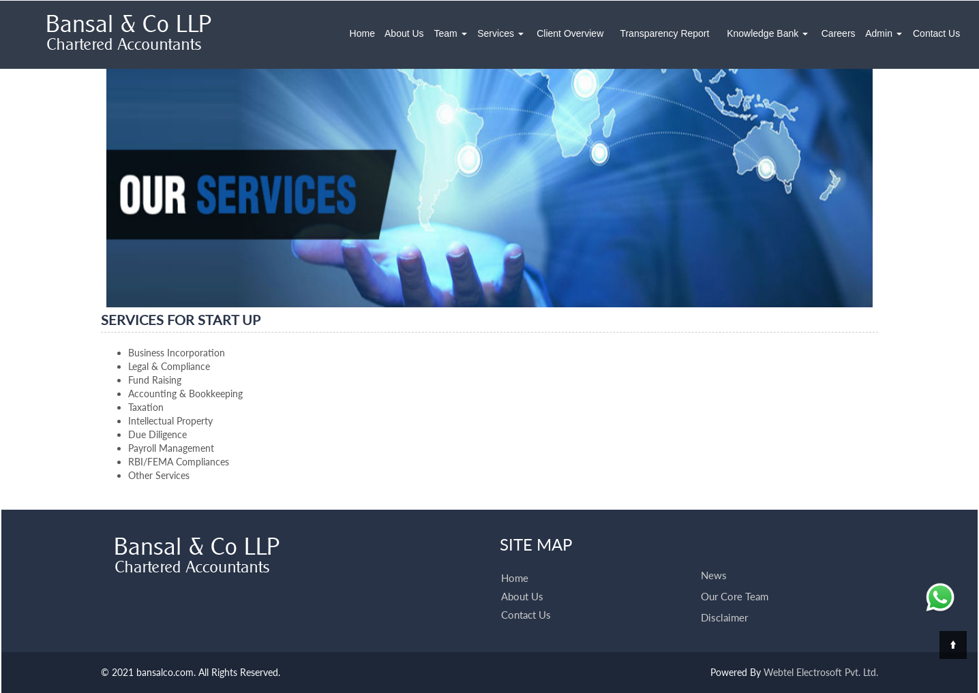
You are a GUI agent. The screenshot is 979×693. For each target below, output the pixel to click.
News (714, 559)
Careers (839, 33)
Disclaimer (724, 602)
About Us (404, 33)
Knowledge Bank (767, 33)
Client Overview (570, 33)
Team (450, 33)
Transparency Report (664, 33)
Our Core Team (734, 580)
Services (500, 33)
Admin (883, 33)
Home (362, 33)
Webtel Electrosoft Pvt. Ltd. (821, 672)
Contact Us (936, 33)
